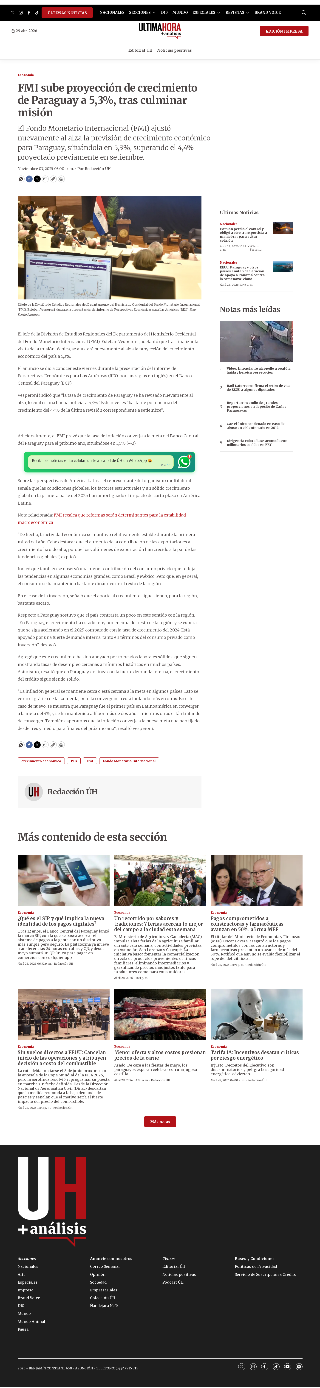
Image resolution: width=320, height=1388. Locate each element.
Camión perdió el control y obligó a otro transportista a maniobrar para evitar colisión (243, 235)
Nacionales (229, 224)
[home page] (160, 31)
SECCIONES (140, 12)
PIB (74, 762)
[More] (154, 12)
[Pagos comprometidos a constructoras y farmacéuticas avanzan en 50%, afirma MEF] (257, 881)
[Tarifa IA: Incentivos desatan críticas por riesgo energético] (257, 1016)
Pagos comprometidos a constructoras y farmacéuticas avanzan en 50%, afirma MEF (247, 924)
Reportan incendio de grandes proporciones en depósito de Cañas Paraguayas (256, 406)
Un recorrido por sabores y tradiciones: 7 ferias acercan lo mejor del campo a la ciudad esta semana (158, 924)
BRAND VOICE (268, 12)
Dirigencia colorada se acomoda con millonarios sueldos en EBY (257, 443)
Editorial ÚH (140, 50)
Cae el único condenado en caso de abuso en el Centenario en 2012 (256, 426)
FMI (90, 762)
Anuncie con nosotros (111, 1259)
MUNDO (180, 12)
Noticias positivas (174, 50)
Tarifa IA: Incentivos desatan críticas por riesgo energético (255, 1056)
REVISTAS (235, 12)
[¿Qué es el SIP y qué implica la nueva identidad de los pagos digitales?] (64, 881)
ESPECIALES (204, 12)
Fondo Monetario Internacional (129, 762)
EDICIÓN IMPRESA (284, 31)
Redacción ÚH (73, 792)
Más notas (160, 1122)
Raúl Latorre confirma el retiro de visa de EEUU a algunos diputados (258, 388)
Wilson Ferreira (255, 248)
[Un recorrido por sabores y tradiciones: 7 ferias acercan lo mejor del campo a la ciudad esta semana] (160, 881)
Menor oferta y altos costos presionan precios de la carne (160, 1056)
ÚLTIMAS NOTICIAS (67, 13)
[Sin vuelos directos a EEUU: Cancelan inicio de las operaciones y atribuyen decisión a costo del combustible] (64, 1016)
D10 (164, 12)
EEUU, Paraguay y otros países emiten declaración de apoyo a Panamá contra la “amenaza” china (242, 273)
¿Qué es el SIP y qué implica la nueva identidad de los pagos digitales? (61, 922)
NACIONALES (112, 12)
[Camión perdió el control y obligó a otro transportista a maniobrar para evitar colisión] (283, 228)
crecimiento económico (41, 762)
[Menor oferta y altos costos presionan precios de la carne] (160, 1016)
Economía (26, 75)
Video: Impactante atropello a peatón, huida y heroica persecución (259, 370)
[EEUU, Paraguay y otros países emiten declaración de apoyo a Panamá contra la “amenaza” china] (283, 267)
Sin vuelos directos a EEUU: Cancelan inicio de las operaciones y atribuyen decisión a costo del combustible (62, 1058)
